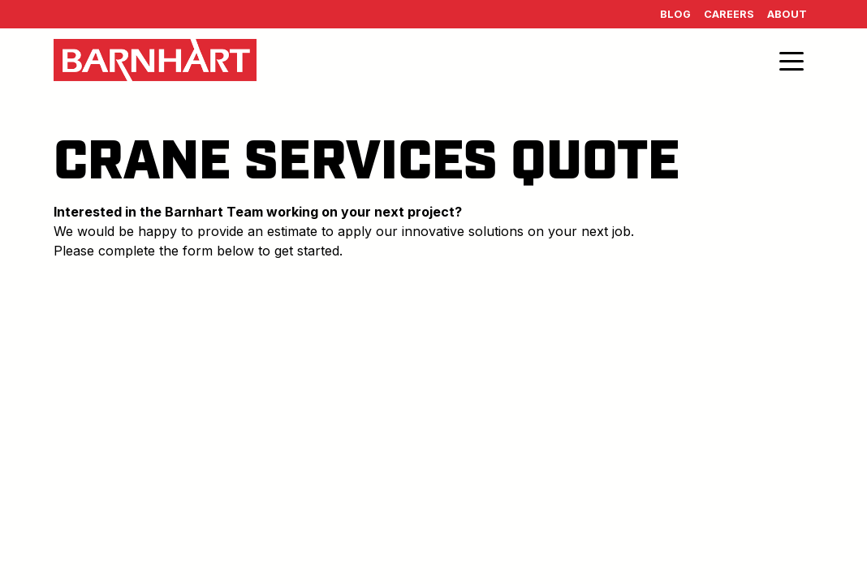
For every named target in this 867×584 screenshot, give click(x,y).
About (787, 14)
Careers (729, 14)
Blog (675, 14)
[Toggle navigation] (791, 60)
